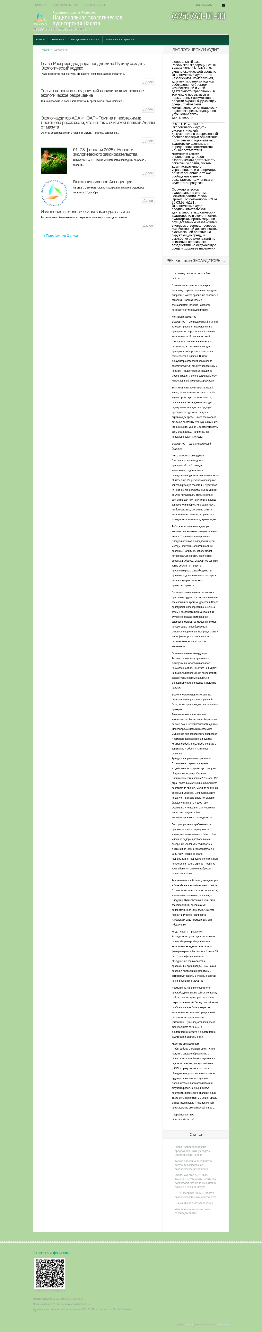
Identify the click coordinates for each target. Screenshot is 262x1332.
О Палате (58, 39)
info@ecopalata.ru (74, 1299)
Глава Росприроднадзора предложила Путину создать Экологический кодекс (93, 66)
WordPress (223, 1324)
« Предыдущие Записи (60, 235)
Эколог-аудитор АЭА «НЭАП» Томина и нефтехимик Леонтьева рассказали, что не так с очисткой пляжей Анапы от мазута (98, 122)
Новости (40, 39)
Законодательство (66, 5)
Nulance (189, 1324)
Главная (41, 5)
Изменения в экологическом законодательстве (85, 211)
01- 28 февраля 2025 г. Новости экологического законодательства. (105, 152)
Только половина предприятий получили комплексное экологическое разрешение (92, 93)
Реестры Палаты (95, 5)
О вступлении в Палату (85, 39)
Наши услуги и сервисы (120, 39)
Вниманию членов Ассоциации (102, 181)
